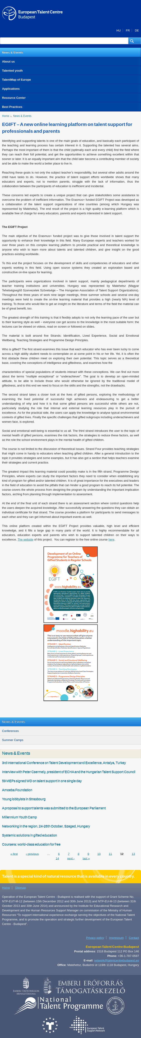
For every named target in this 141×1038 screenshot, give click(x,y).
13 (133, 853)
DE (137, 30)
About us (8, 61)
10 (98, 853)
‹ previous (32, 853)
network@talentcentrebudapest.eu (116, 960)
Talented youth (12, 70)
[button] (134, 40)
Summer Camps (12, 740)
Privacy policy (95, 937)
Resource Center (14, 97)
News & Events (12, 52)
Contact (134, 937)
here (111, 539)
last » (86, 858)
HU (119, 30)
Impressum (116, 937)
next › (71, 858)
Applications (11, 88)
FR (128, 30)
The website (25, 539)
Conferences (10, 731)
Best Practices (12, 107)
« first (14, 853)
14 (57, 858)
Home (5, 116)
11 (110, 853)
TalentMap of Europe (16, 79)
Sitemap (20, 887)
